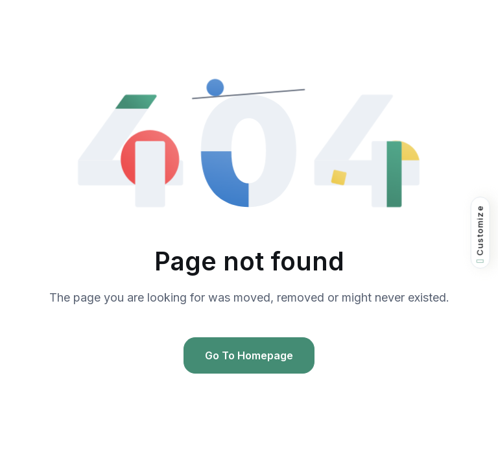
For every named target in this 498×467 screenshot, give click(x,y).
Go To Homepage (249, 355)
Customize (480, 234)
